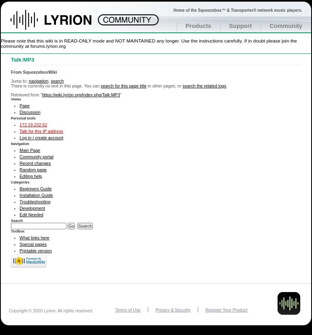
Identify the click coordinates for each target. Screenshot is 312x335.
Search (17, 221)
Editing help (30, 176)
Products (199, 26)
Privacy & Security (173, 309)
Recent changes (35, 163)
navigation (39, 81)
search (57, 81)
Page (24, 105)
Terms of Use (128, 309)
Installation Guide (36, 195)
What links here (34, 237)
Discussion (30, 112)
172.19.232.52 (33, 124)
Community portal (36, 156)
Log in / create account (41, 137)
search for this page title (124, 85)
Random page (33, 169)
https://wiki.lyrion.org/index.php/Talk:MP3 (81, 94)
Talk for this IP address (41, 131)
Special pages (33, 244)
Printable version (35, 250)
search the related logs (205, 85)
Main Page (29, 150)
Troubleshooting (34, 201)
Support (240, 26)
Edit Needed (31, 214)
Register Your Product (226, 309)
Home (60, 24)
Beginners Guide (35, 188)
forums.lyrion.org (48, 46)
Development (32, 208)
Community (285, 26)
